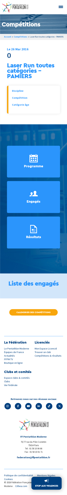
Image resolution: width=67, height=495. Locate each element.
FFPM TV (8, 359)
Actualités (9, 355)
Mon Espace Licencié (46, 348)
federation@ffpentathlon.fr (33, 457)
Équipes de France (14, 352)
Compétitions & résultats (48, 355)
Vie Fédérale (11, 385)
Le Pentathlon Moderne (16, 348)
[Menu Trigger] (61, 7)
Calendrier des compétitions (33, 312)
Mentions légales (46, 475)
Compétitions (20, 36)
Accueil (7, 36)
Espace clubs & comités (17, 377)
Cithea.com (21, 486)
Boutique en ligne (13, 362)
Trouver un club (43, 352)
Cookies (8, 479)
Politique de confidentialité (18, 475)
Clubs (7, 381)
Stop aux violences (46, 485)
